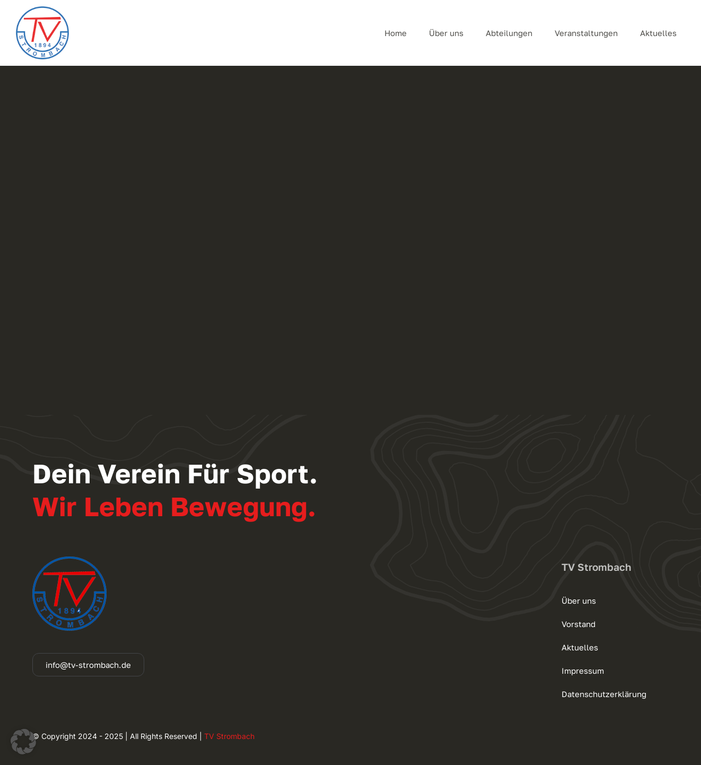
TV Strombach (229, 736)
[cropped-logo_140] (42, 10)
